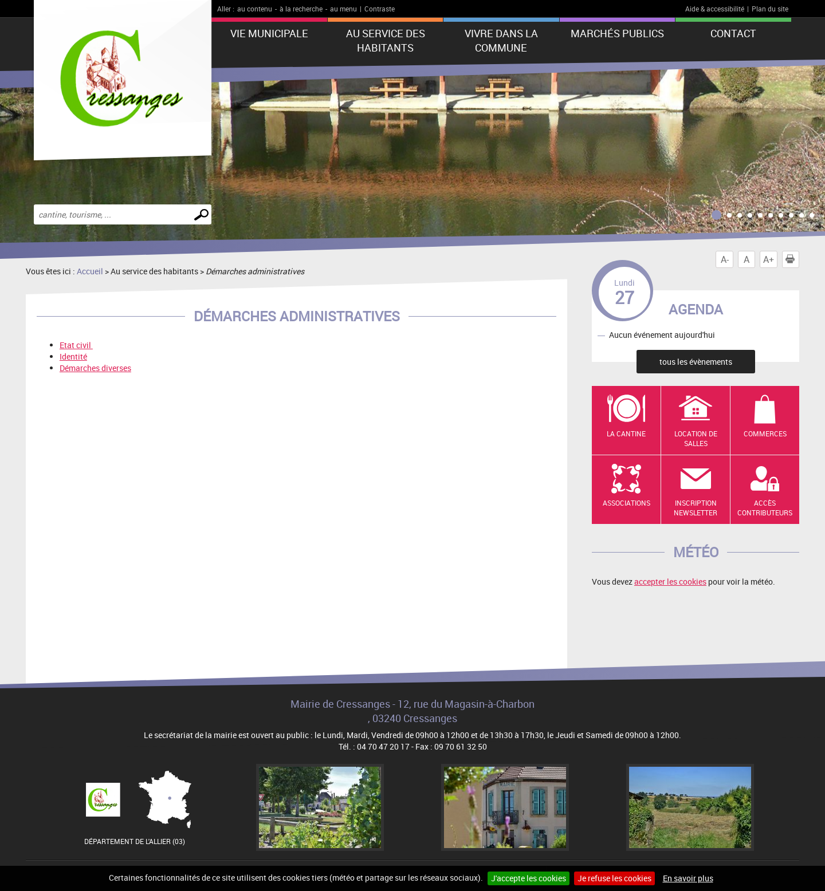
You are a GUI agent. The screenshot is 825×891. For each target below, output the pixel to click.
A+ (768, 259)
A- (725, 259)
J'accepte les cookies (528, 878)
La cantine (626, 433)
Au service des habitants (385, 40)
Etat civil (76, 345)
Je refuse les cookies (614, 878)
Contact (733, 33)
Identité (73, 356)
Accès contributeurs (764, 507)
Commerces (765, 433)
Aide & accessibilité (714, 8)
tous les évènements (695, 361)
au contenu (254, 8)
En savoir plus (688, 878)
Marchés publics (617, 33)
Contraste (379, 8)
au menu (343, 8)
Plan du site (770, 8)
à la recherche (301, 8)
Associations (626, 502)
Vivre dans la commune (501, 40)
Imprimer (792, 259)
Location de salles (695, 438)
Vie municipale (269, 33)
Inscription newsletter (695, 507)
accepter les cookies (670, 581)
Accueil (90, 271)
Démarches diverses (95, 367)
